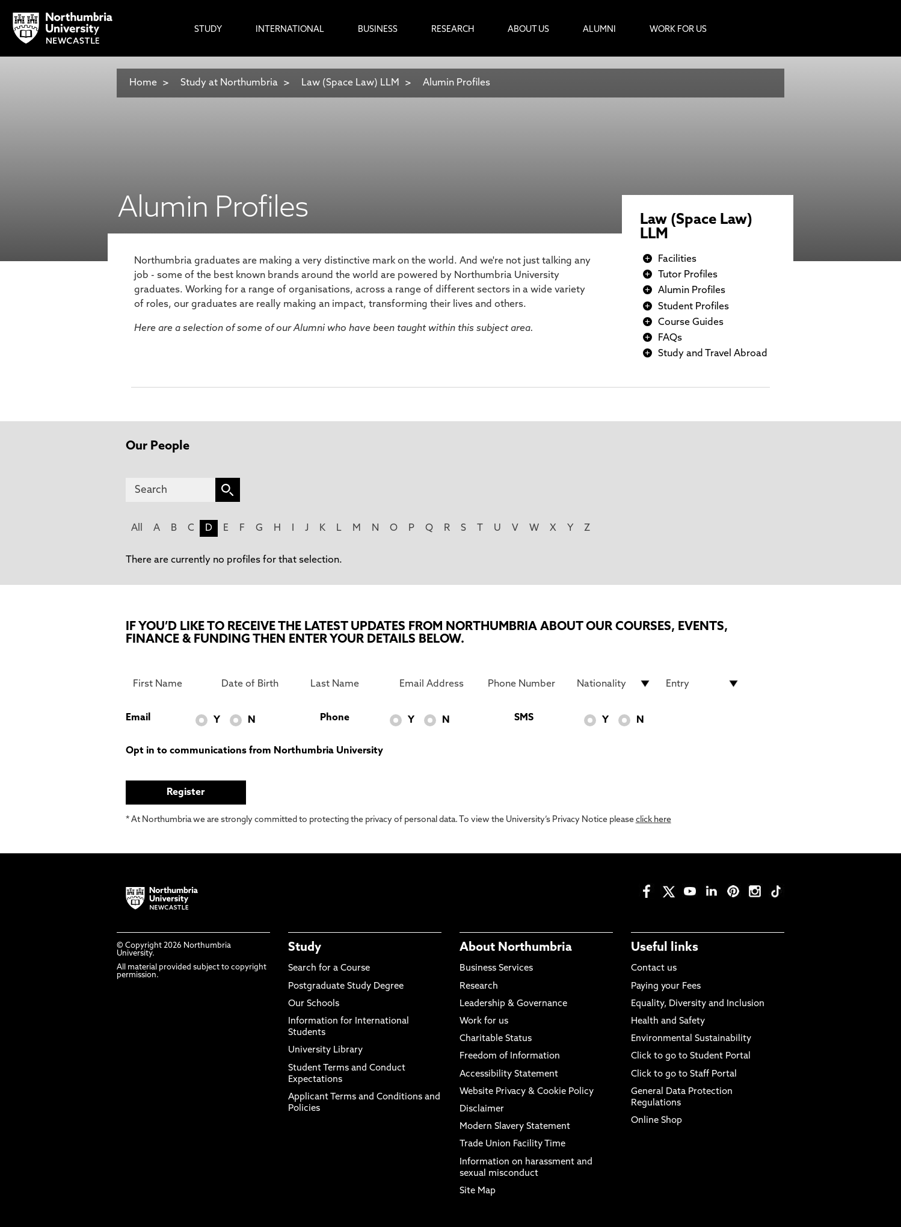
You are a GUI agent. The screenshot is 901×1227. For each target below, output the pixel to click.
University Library (325, 1050)
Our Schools (313, 1004)
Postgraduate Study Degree (346, 986)
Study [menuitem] (208, 29)
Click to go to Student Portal (691, 1056)
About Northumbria (516, 948)
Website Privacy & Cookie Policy (527, 1091)
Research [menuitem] (452, 29)
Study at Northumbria (229, 83)
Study (304, 948)
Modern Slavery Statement (515, 1126)
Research (479, 986)
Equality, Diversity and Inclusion (697, 1004)
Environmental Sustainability (691, 1038)
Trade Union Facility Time (512, 1144)
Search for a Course (329, 968)
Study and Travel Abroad (712, 354)
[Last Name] (347, 684)
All (137, 528)
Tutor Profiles (688, 275)
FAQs (670, 338)
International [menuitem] (290, 29)
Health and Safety (668, 1021)
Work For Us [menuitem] (678, 29)
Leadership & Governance (513, 1004)
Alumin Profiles (456, 83)
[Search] (170, 490)
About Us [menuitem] (528, 29)
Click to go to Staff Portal (684, 1074)
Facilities (677, 259)
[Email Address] (436, 684)
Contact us (654, 968)
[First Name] (170, 684)
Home (143, 83)
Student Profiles (693, 307)
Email (138, 718)
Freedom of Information (510, 1056)
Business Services (496, 968)
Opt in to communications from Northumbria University (254, 751)
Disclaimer (482, 1109)
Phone (334, 718)
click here (653, 819)
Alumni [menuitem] (599, 29)
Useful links (664, 948)
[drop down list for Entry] (703, 684)
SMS (524, 718)
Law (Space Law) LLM (350, 83)
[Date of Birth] (258, 684)
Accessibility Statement (509, 1074)
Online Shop (656, 1120)
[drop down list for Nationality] (614, 684)
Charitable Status (496, 1038)
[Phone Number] (525, 684)
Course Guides (691, 322)
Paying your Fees (666, 986)
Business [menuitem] (378, 29)
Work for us (484, 1021)
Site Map (478, 1191)
